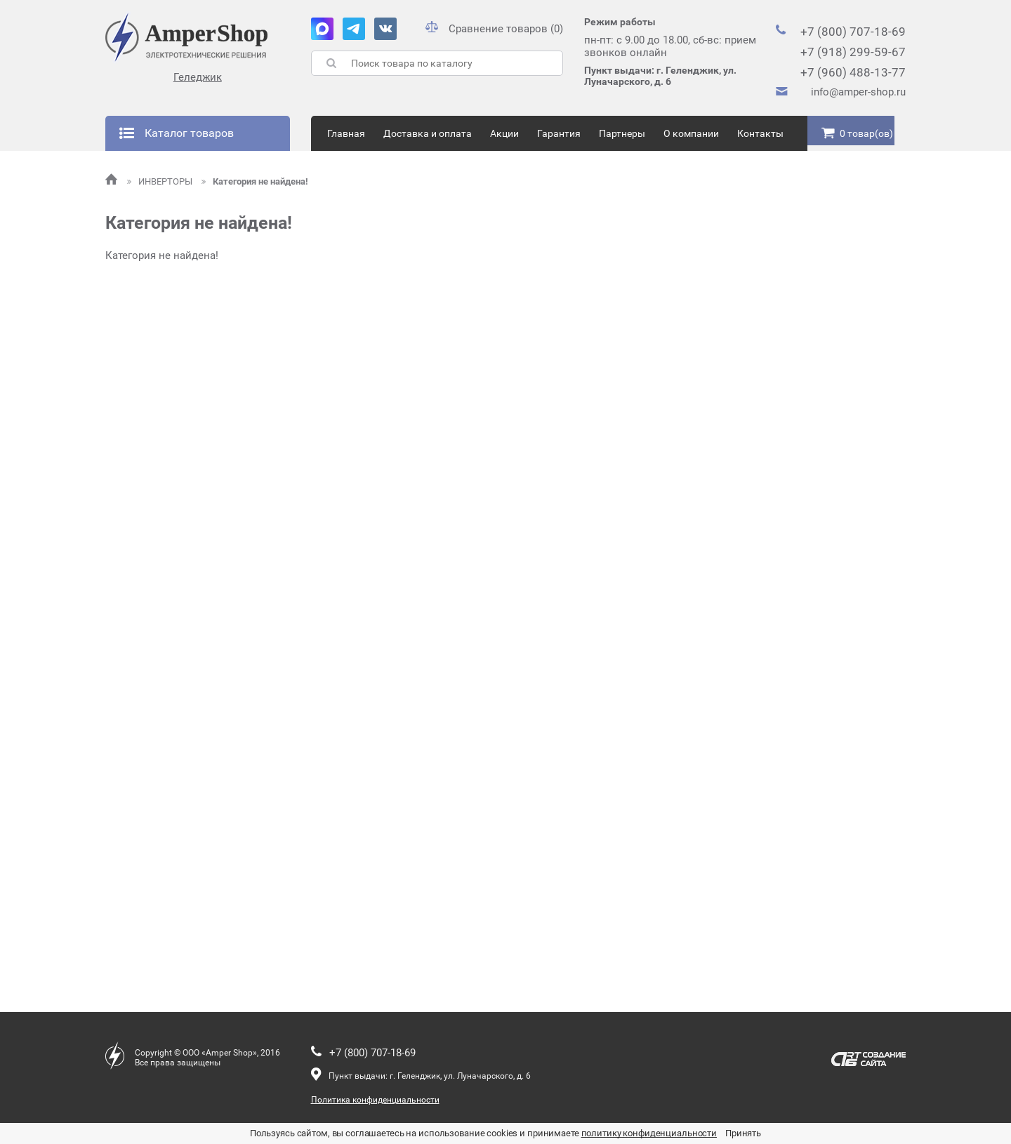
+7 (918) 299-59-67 (853, 52)
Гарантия (559, 133)
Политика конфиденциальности (375, 1100)
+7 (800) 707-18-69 (853, 32)
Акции (504, 133)
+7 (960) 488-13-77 (853, 72)
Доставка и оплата (427, 133)
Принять (743, 1133)
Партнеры (622, 133)
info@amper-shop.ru (858, 92)
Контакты (760, 133)
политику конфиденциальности (649, 1133)
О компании (691, 133)
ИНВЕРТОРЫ (160, 181)
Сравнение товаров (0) (494, 28)
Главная (346, 133)
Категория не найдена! (254, 181)
